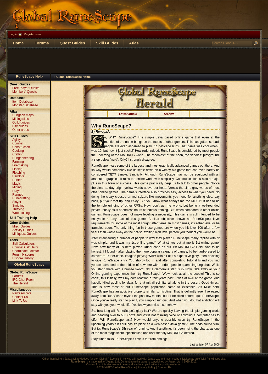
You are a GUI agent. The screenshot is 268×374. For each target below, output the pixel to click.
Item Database (22, 101)
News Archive (21, 293)
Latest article (128, 113)
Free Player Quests (25, 88)
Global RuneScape (29, 264)
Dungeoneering (23, 158)
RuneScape (78, 361)
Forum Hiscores (23, 254)
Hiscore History (23, 258)
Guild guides (21, 122)
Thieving (18, 209)
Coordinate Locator (25, 251)
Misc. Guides (21, 226)
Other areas (20, 130)
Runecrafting (21, 198)
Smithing (18, 205)
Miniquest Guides (24, 234)
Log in (14, 34)
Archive (169, 113)
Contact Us (20, 297)
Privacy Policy (146, 367)
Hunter (17, 180)
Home (18, 43)
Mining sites (20, 119)
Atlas (134, 43)
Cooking (18, 151)
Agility (16, 140)
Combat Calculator (25, 247)
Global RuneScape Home (73, 76)
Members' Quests (24, 92)
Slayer (16, 202)
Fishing (17, 169)
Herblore (18, 176)
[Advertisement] (134, 60)
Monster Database (25, 105)
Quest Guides (72, 43)
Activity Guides (22, 230)
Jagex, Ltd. (113, 361)
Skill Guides (107, 43)
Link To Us (19, 300)
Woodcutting (21, 213)
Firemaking (20, 165)
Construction (21, 147)
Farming (18, 161)
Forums (42, 43)
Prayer (16, 191)
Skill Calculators (23, 244)
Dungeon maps (23, 115)
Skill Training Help (23, 218)
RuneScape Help (29, 76)
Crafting (17, 154)
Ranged (17, 194)
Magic (16, 183)
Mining (16, 187)
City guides (20, 126)
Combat (17, 143)
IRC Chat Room (23, 280)
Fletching (18, 172)
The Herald (20, 283)
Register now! (32, 34)
